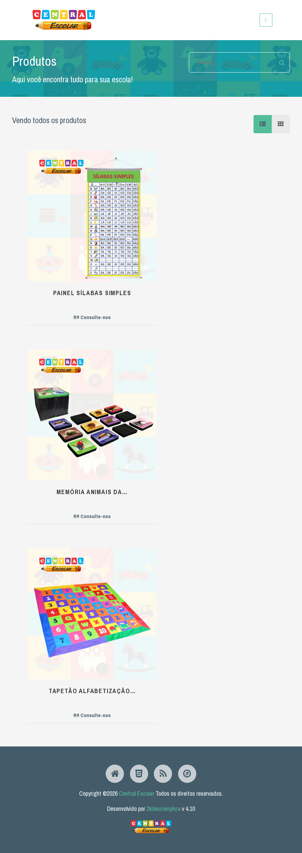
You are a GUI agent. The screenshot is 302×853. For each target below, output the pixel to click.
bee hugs (62, 369)
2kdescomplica (163, 808)
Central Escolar (136, 793)
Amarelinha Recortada (156, 650)
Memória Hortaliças (156, 373)
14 (246, 712)
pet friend (251, 645)
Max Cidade (62, 645)
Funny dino (62, 507)
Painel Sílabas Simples (62, 235)
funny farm (251, 508)
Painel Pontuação (156, 508)
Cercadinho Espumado (251, 373)
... (225, 712)
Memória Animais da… (156, 235)
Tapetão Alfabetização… (251, 235)
